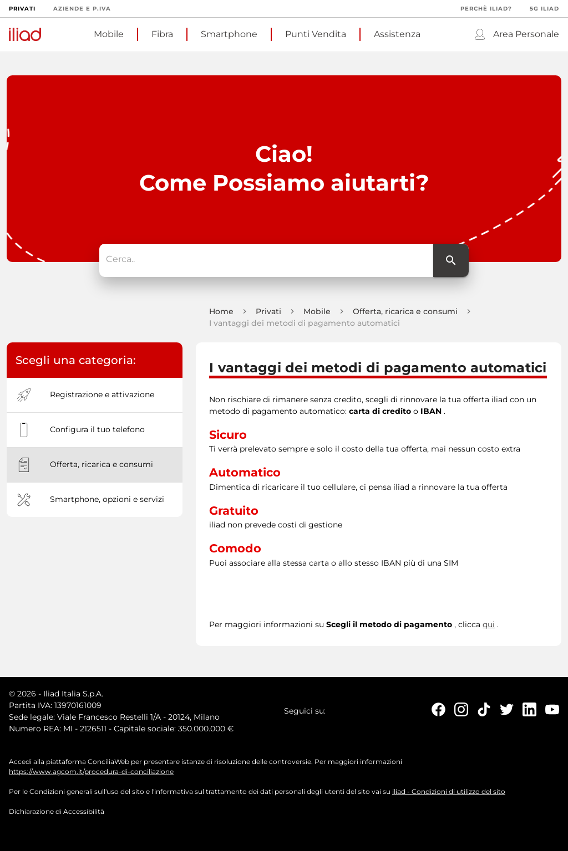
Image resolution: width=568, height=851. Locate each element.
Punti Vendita (315, 34)
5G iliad (544, 8)
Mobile (109, 34)
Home (221, 312)
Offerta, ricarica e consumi (405, 312)
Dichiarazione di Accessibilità (56, 812)
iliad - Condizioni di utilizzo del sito (448, 792)
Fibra (162, 34)
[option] (94, 395)
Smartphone (229, 34)
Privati (22, 8)
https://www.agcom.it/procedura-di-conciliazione (91, 772)
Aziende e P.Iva (82, 8)
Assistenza (397, 34)
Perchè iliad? (486, 8)
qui (489, 625)
